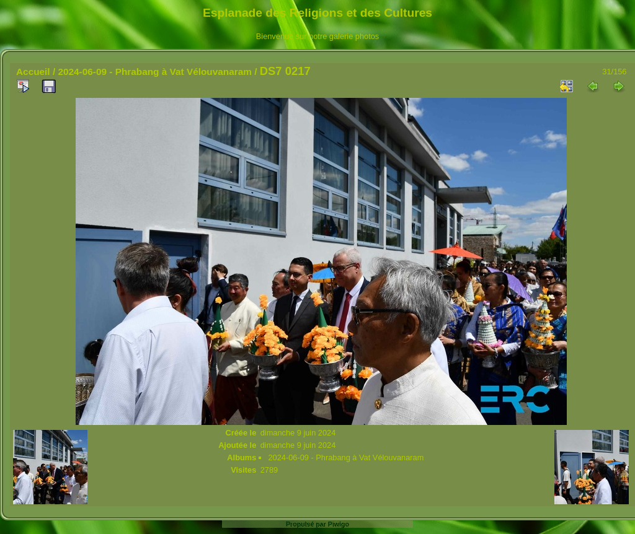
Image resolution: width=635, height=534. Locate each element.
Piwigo (338, 524)
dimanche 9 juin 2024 (298, 432)
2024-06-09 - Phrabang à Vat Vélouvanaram (154, 71)
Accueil (33, 71)
